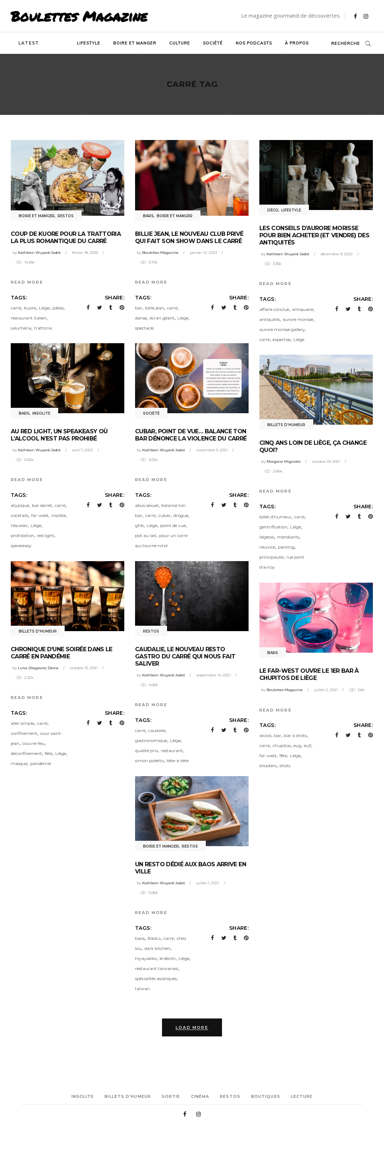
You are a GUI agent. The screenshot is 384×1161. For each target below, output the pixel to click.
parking (286, 547)
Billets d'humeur (286, 425)
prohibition (22, 535)
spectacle (144, 328)
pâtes (58, 308)
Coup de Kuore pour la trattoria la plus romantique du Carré (66, 237)
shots (284, 765)
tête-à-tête (178, 760)
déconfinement (26, 753)
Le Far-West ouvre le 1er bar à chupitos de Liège (309, 674)
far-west (39, 515)
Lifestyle (291, 210)
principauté (271, 557)
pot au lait (145, 535)
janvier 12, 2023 (203, 252)
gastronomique (151, 740)
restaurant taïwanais (156, 968)
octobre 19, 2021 (326, 461)
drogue (181, 515)
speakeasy (21, 545)
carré (16, 308)
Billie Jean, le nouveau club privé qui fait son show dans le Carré (189, 237)
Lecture (302, 1096)
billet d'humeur (275, 516)
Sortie (171, 1096)
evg (297, 745)
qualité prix (146, 750)
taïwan (142, 988)
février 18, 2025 (85, 252)
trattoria (43, 328)
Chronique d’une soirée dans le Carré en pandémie (61, 653)
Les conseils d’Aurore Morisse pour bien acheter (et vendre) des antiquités (314, 235)
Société (151, 413)
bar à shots (295, 735)
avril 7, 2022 (82, 450)
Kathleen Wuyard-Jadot (39, 252)
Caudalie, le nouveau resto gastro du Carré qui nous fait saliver (185, 656)
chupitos (282, 745)
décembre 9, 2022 (337, 254)
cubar (164, 515)
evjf (307, 745)
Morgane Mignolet (284, 461)
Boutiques (265, 1096)
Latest (28, 43)
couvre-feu (33, 743)
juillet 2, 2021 (326, 689)
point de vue (173, 525)
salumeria (21, 328)
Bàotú (154, 938)
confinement (24, 733)
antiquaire (302, 309)
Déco (272, 210)
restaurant (172, 750)
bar (138, 308)
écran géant (162, 318)
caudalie (156, 730)
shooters (268, 765)
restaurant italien (28, 318)
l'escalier (19, 525)
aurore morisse (298, 319)
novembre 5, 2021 (212, 450)
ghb (139, 525)
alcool (265, 735)
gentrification (273, 527)
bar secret (42, 505)
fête (48, 753)
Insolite (41, 413)
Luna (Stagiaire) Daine (38, 668)
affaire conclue (274, 309)
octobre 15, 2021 (84, 668)
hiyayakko (146, 958)
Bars (148, 216)
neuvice (267, 547)
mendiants (288, 537)
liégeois (266, 537)
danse (141, 318)
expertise (282, 339)
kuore (30, 308)
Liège (44, 308)
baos (140, 938)
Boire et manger (37, 216)
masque (19, 763)
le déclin (167, 958)
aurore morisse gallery (282, 329)
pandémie (40, 763)
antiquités (269, 319)
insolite (58, 515)
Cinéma (200, 1096)
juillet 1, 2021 (207, 883)
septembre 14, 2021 (213, 675)
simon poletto (149, 760)
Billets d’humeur (128, 1096)
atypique (20, 505)
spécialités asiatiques (156, 978)
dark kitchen (157, 948)
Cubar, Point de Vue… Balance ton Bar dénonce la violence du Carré (191, 435)
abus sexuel (146, 505)
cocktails (19, 515)
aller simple (22, 723)
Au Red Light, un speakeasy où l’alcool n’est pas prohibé (59, 435)
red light (45, 535)
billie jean (154, 308)
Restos (65, 216)
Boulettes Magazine (79, 16)
